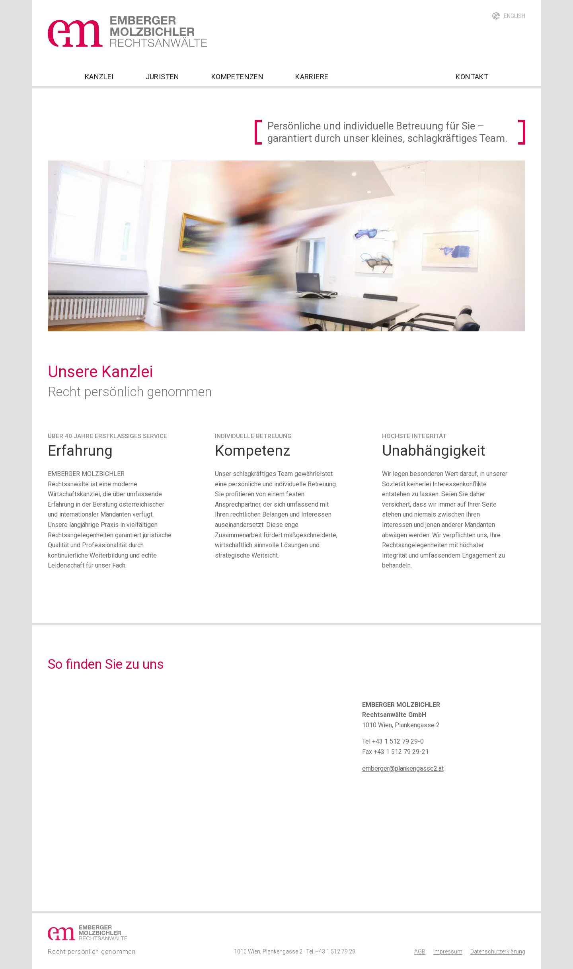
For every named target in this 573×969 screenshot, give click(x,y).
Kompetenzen (237, 76)
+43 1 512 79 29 (335, 951)
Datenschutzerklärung (497, 951)
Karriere (311, 76)
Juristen (162, 76)
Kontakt (472, 76)
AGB (419, 951)
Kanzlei (99, 76)
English (514, 16)
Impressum (447, 951)
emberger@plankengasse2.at (403, 768)
